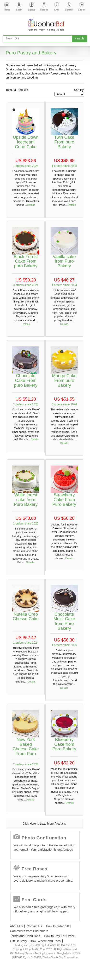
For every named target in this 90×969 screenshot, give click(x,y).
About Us (16, 926)
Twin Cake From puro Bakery (64, 142)
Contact (69, 9)
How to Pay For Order (59, 936)
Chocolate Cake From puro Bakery (25, 380)
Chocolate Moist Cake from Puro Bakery (64, 621)
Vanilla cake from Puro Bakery (64, 261)
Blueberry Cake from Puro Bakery (64, 744)
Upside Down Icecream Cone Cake (26, 142)
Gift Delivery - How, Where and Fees (35, 941)
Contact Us (34, 926)
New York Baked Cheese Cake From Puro (26, 746)
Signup (31, 9)
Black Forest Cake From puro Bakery (26, 261)
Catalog (44, 9)
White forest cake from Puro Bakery (26, 499)
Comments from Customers (29, 931)
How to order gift (57, 926)
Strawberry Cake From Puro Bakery (64, 499)
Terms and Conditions (25, 936)
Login (19, 9)
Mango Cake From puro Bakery (64, 380)
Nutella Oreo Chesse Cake (26, 616)
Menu (7, 9)
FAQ (56, 9)
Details (31, 204)
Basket (81, 9)
